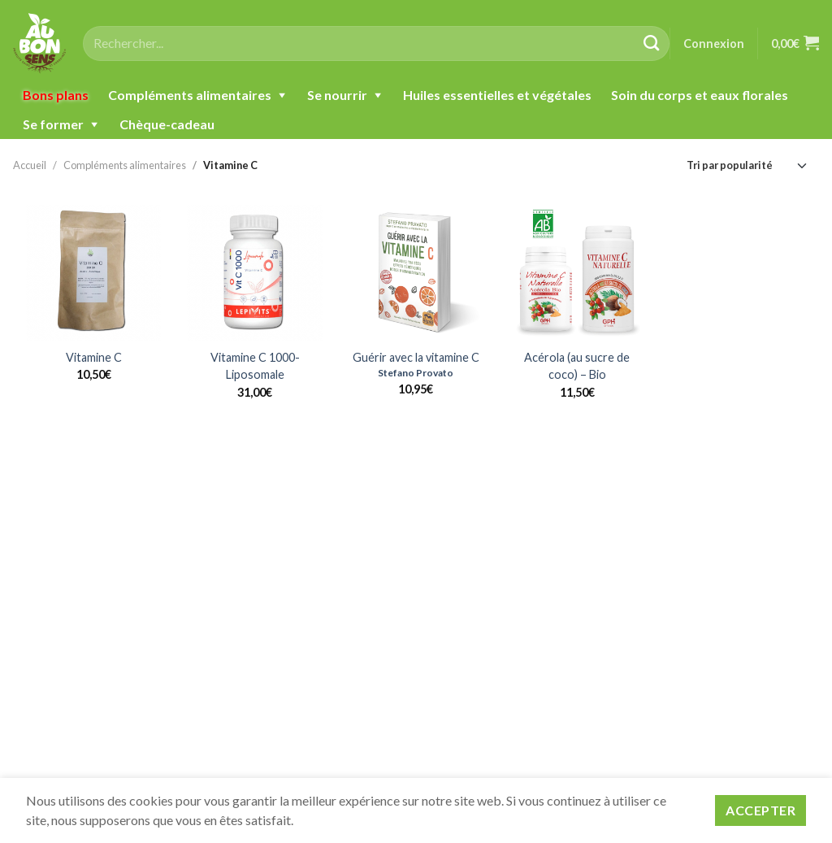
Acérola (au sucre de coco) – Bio (577, 366)
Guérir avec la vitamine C (416, 357)
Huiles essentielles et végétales (497, 94)
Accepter (760, 810)
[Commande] (747, 165)
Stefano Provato (415, 373)
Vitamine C (230, 165)
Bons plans (56, 94)
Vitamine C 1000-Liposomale (255, 366)
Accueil (29, 165)
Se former (53, 124)
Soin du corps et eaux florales (699, 94)
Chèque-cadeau (166, 124)
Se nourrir (337, 94)
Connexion (713, 43)
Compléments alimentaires (189, 94)
